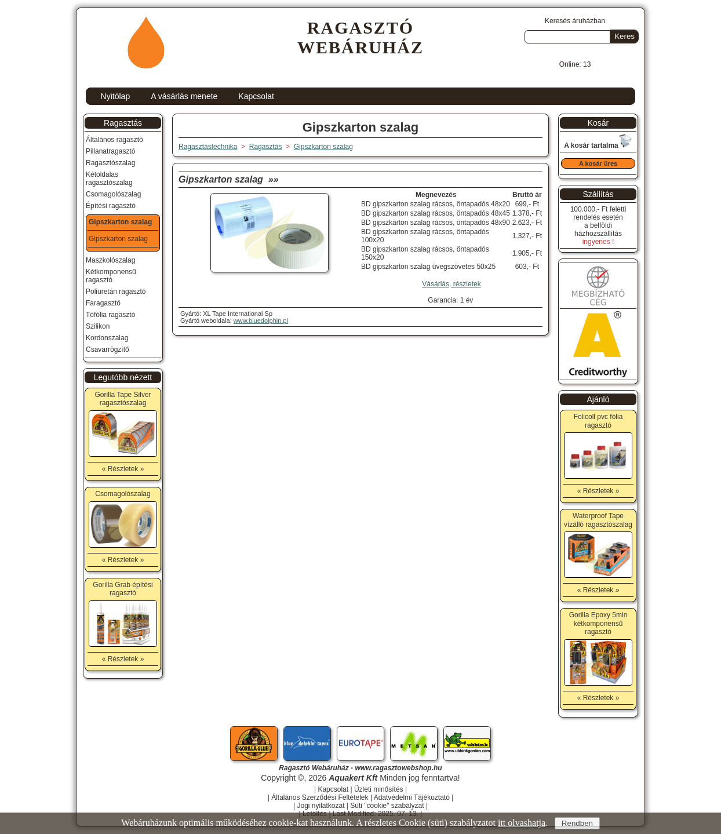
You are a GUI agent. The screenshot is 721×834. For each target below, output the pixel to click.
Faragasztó (103, 303)
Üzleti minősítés (378, 789)
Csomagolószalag (113, 194)
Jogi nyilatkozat (320, 806)
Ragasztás (123, 123)
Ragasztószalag (110, 163)
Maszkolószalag (110, 260)
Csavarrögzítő (107, 349)
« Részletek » (123, 469)
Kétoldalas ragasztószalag (109, 178)
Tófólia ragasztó (110, 315)
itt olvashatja (521, 823)
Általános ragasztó (114, 140)
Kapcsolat (256, 96)
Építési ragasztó (111, 206)
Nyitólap (115, 96)
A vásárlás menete (184, 96)
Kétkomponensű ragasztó (111, 276)
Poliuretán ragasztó (115, 291)
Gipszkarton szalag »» (229, 179)
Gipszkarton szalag (323, 147)
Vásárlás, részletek (451, 284)
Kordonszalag (107, 338)
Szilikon (98, 326)
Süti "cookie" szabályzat (387, 806)
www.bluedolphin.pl (261, 320)
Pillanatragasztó (110, 151)
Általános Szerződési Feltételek (319, 797)
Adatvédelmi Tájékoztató (412, 797)
